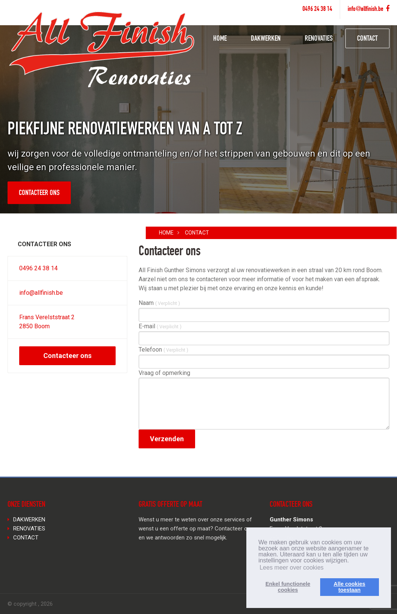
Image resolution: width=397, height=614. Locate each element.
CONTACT (367, 39)
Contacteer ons (39, 193)
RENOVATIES (319, 39)
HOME (220, 39)
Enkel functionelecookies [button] (288, 587)
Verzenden (167, 439)
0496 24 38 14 (317, 9)
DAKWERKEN (266, 39)
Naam (159, 302)
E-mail (160, 326)
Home (166, 233)
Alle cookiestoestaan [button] (349, 587)
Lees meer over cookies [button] (292, 567)
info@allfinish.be (365, 9)
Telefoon (163, 349)
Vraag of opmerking (164, 372)
